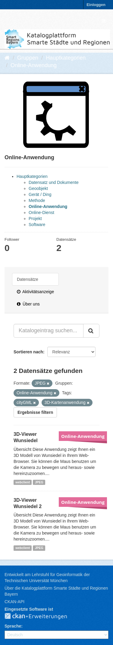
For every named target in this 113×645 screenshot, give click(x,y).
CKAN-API (14, 601)
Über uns (28, 304)
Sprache (13, 626)
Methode (37, 200)
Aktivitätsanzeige (35, 291)
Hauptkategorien (66, 58)
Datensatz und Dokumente (54, 182)
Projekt (35, 218)
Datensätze (27, 279)
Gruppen (27, 58)
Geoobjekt (38, 188)
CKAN (41, 616)
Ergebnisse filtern (35, 412)
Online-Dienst (41, 212)
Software (37, 224)
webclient (22, 482)
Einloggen (95, 4)
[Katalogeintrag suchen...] (48, 331)
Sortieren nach (28, 351)
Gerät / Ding (40, 194)
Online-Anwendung (34, 65)
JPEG (39, 482)
